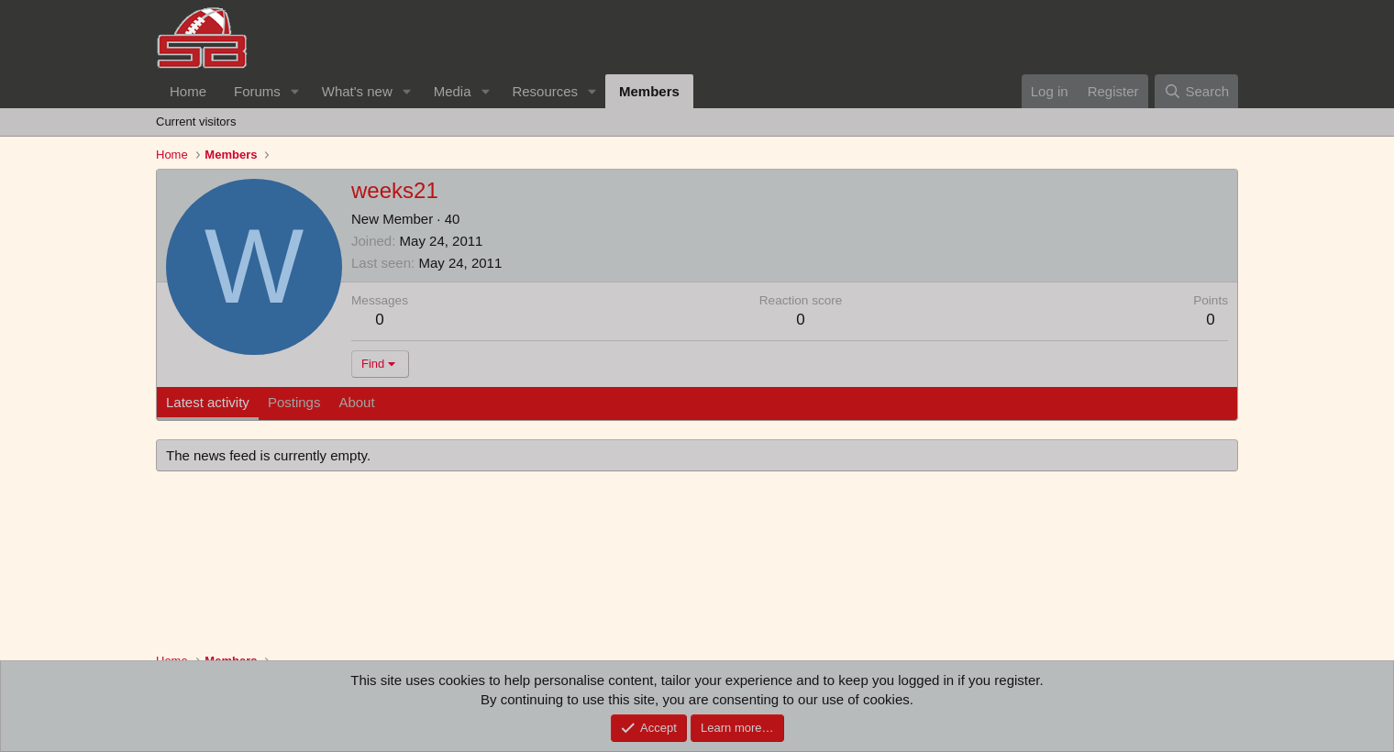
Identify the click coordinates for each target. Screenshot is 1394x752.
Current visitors (196, 121)
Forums (257, 91)
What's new (357, 91)
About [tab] (356, 402)
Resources (545, 91)
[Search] (1196, 91)
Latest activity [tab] (207, 402)
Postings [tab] (294, 402)
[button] (295, 91)
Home (188, 91)
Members (649, 91)
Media (452, 91)
